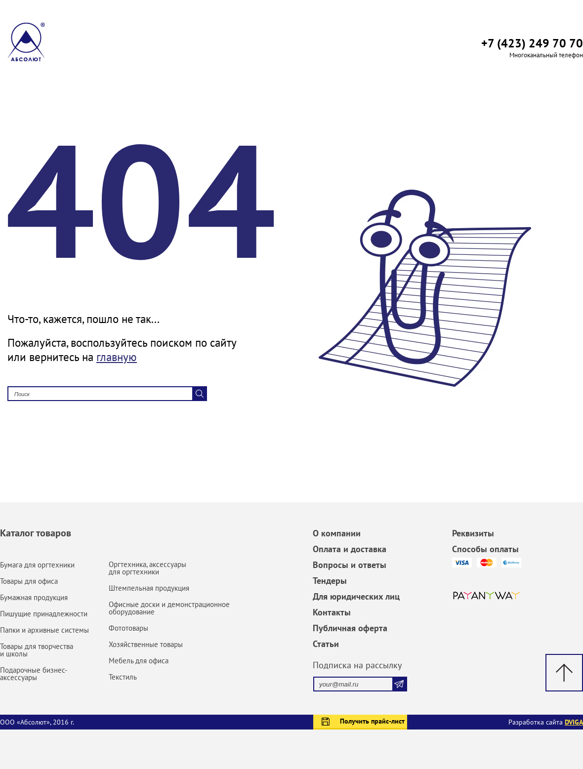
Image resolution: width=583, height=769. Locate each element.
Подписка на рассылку (357, 665)
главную (116, 357)
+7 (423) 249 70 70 (532, 43)
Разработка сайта (545, 722)
